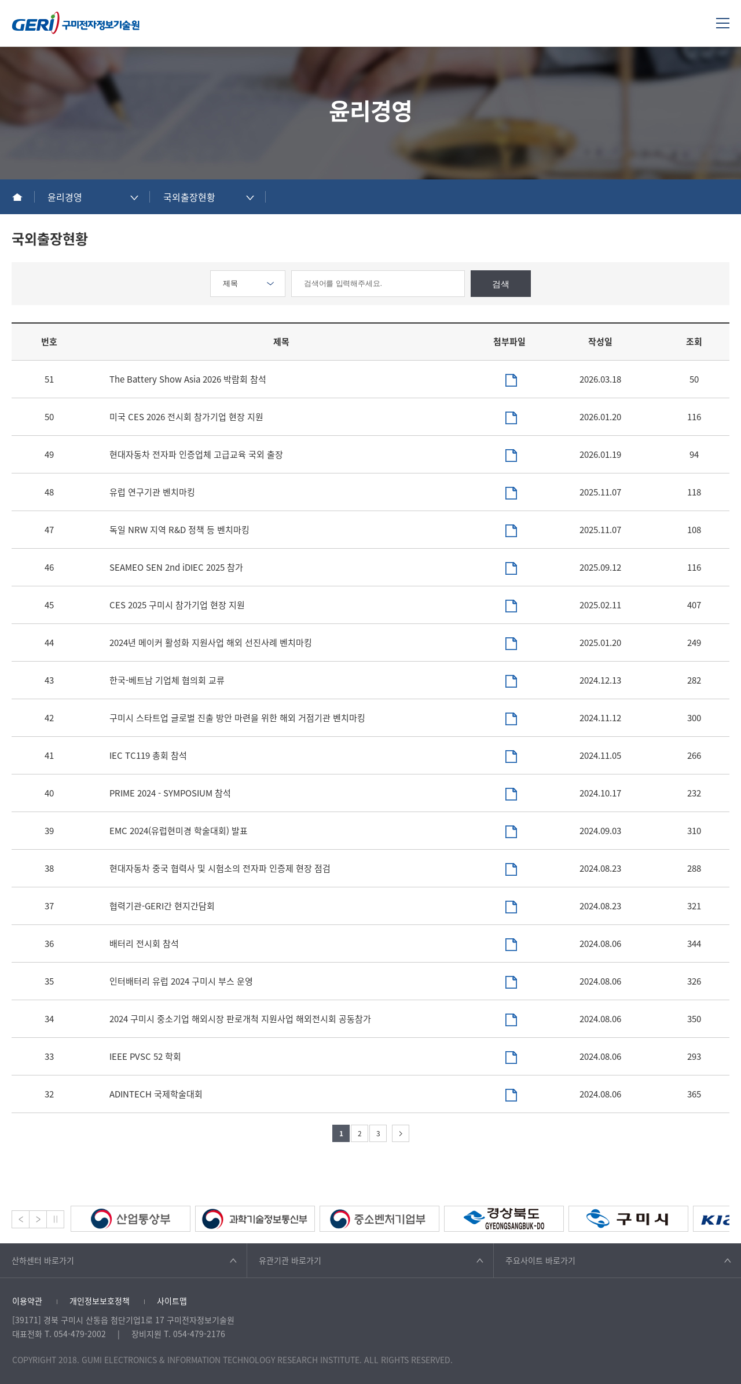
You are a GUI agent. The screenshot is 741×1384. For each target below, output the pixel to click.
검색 (500, 284)
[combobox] (93, 196)
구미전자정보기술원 (76, 23)
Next (38, 1219)
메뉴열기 (723, 23)
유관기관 (290, 1260)
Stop (55, 1219)
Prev (21, 1219)
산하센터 (43, 1260)
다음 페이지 (400, 1133)
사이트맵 (172, 1300)
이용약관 (27, 1300)
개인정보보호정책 (99, 1300)
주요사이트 (540, 1260)
